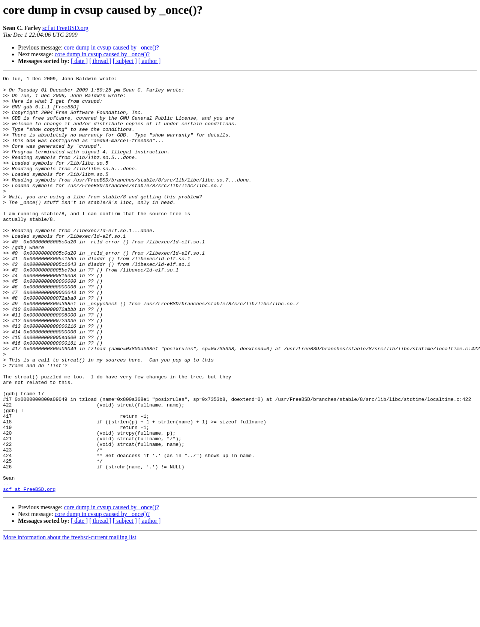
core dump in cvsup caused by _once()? (111, 47)
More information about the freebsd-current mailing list (69, 620)
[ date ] (79, 61)
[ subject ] (125, 61)
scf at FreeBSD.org (65, 28)
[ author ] (149, 61)
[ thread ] (100, 61)
